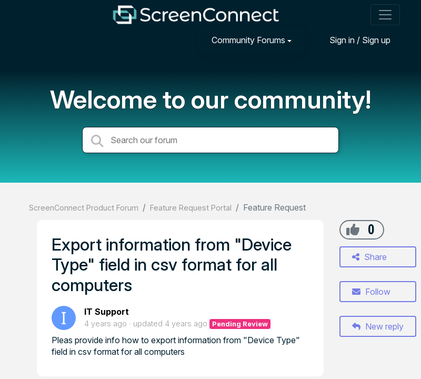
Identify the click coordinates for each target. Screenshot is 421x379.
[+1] (352, 229)
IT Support (106, 311)
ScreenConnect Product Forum (83, 207)
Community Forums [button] (248, 40)
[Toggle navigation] (385, 14)
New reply (378, 326)
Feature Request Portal (191, 207)
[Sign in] (352, 39)
